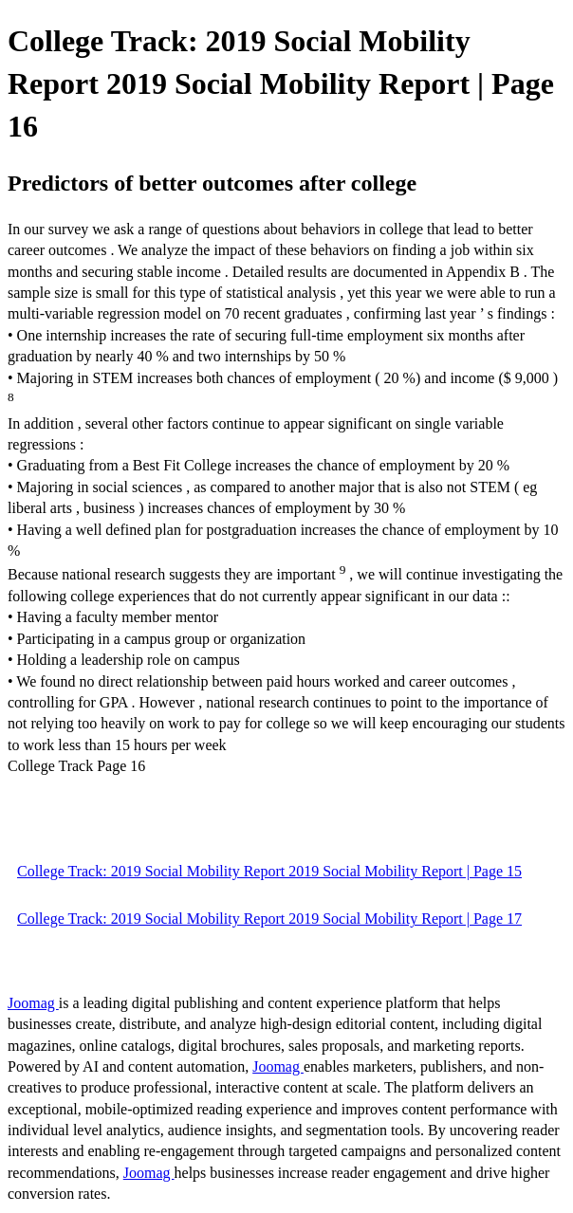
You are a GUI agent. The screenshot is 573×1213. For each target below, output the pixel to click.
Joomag (33, 1003)
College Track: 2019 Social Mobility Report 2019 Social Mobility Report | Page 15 (269, 871)
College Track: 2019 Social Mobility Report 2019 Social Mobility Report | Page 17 (269, 918)
